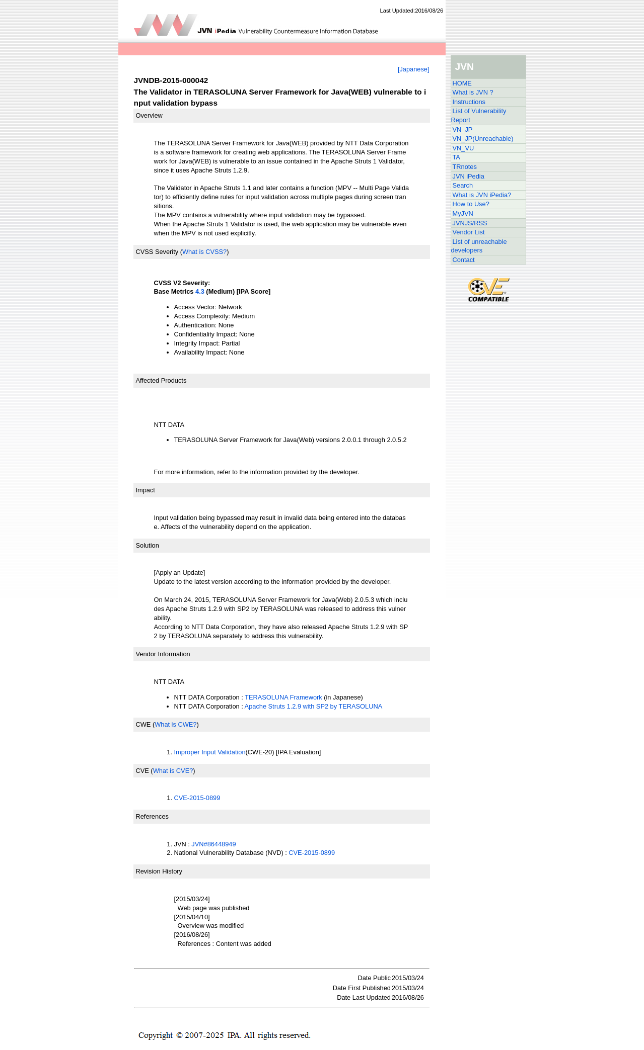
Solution (147, 545)
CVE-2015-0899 (197, 798)
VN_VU (463, 148)
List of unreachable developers (479, 246)
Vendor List (469, 232)
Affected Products (161, 380)
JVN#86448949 (213, 844)
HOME (462, 83)
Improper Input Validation (210, 752)
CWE (143, 724)
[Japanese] (414, 69)
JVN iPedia (468, 176)
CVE (142, 770)
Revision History (159, 871)
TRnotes (465, 166)
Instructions (469, 102)
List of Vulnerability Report (479, 115)
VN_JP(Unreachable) (483, 138)
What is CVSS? (204, 251)
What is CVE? (173, 770)
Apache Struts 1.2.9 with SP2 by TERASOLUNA (314, 706)
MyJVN (463, 213)
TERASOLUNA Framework (283, 697)
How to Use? (471, 204)
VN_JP (463, 129)
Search (463, 185)
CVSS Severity (157, 251)
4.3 (199, 291)
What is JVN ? (473, 92)
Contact (464, 260)
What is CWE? (175, 724)
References (152, 816)
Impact (145, 490)
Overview (149, 115)
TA (456, 157)
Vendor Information (163, 654)
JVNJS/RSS (470, 223)
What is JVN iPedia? (482, 195)
